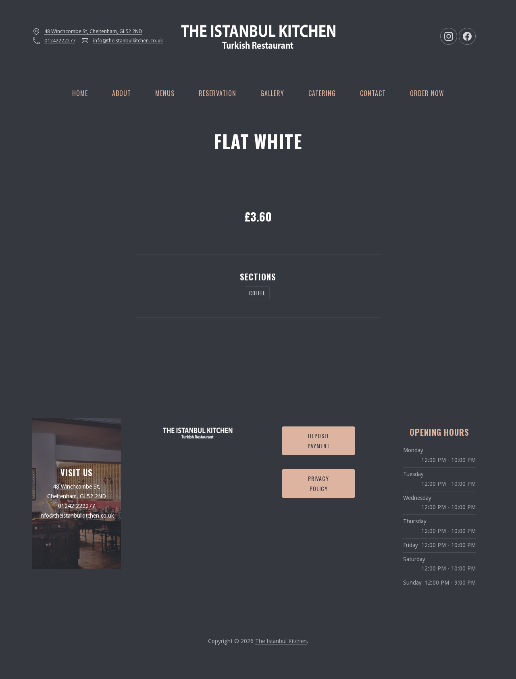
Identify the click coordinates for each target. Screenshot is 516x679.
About (121, 93)
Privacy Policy (318, 483)
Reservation (217, 93)
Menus (165, 93)
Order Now (427, 93)
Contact (373, 93)
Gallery (272, 93)
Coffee (257, 293)
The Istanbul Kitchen (281, 641)
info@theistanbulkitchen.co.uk (128, 41)
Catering (322, 93)
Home (80, 93)
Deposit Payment (319, 440)
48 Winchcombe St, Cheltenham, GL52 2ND (93, 31)
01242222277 (59, 41)
